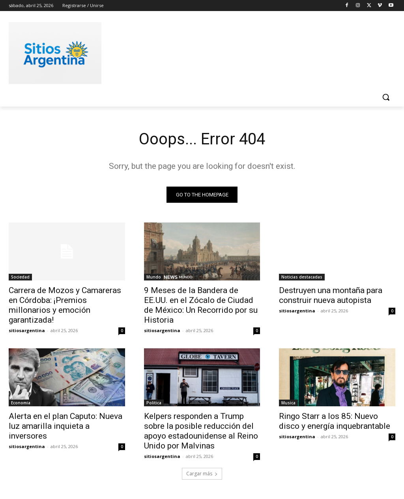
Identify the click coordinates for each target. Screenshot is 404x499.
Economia (20, 403)
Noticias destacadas (301, 277)
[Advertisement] (193, 52)
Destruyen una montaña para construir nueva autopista (330, 295)
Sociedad (20, 277)
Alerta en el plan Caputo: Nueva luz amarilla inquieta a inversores (65, 426)
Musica (288, 403)
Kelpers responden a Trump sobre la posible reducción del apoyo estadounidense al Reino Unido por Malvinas (201, 431)
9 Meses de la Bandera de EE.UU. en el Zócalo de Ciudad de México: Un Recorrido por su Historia (201, 305)
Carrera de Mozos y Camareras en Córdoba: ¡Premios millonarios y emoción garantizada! (65, 305)
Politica (153, 403)
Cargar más (202, 474)
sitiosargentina (27, 330)
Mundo (153, 277)
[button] (385, 97)
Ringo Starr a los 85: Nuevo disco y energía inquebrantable (334, 421)
